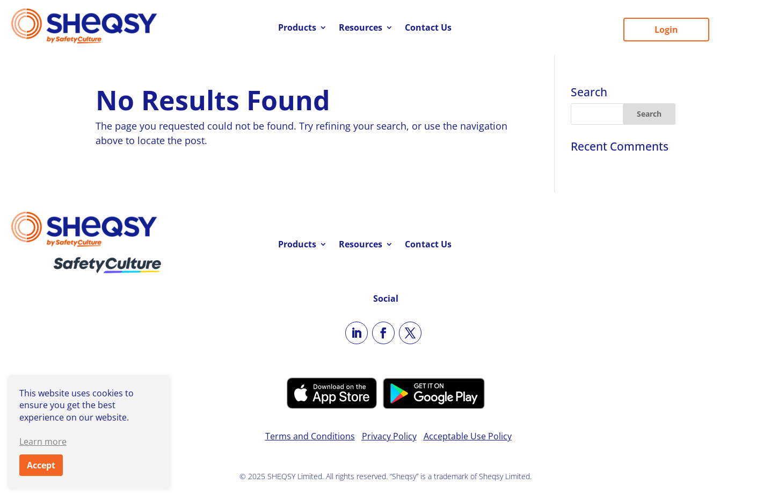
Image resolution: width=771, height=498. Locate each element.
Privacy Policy (389, 436)
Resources (360, 28)
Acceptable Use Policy (468, 436)
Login (666, 29)
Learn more (43, 441)
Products (297, 28)
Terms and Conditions (310, 436)
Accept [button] (41, 465)
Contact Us (428, 28)
